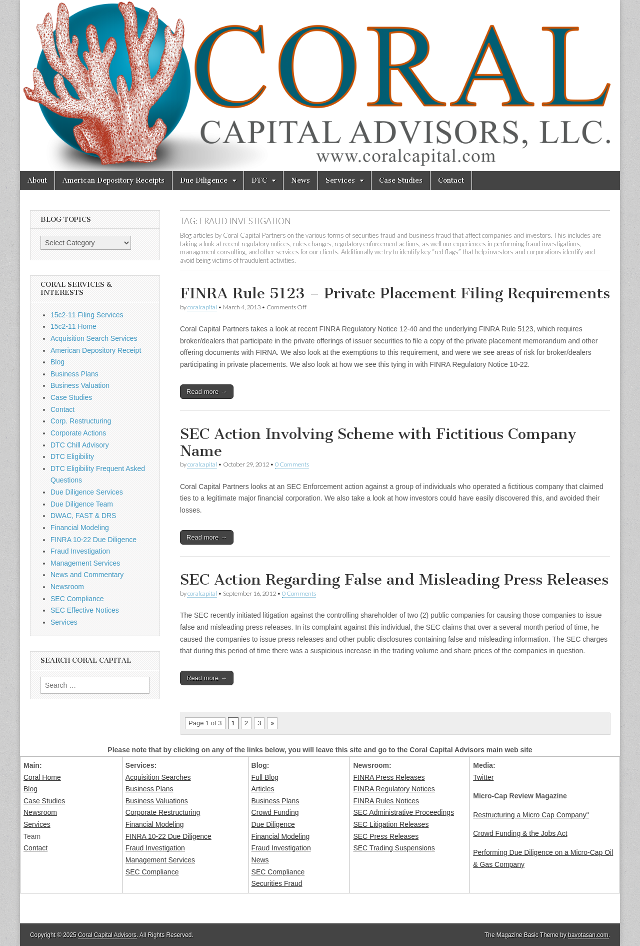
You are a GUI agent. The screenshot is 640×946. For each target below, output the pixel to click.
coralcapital (202, 307)
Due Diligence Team (81, 504)
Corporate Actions (78, 433)
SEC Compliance (77, 599)
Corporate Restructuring (163, 812)
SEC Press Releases (385, 836)
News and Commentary (87, 575)
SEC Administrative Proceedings (403, 812)
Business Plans (74, 374)
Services (340, 180)
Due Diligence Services (86, 492)
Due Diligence (204, 180)
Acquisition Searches (158, 777)
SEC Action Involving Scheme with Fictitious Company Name (378, 442)
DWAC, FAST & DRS (83, 516)
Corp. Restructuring (80, 421)
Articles (263, 789)
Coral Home (42, 777)
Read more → (206, 391)
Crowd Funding (275, 812)
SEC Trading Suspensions (393, 848)
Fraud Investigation (80, 551)
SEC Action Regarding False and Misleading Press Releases (394, 580)
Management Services (85, 563)
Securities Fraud (277, 883)
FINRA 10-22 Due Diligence (93, 540)
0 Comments (292, 464)
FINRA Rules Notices (385, 801)
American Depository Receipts (113, 180)
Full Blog (265, 777)
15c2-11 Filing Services (87, 315)
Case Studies (400, 180)
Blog (57, 362)
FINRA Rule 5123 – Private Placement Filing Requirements (395, 293)
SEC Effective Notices (84, 610)
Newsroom (67, 587)
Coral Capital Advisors (107, 934)
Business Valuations (157, 801)
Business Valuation (80, 385)
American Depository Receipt (95, 350)
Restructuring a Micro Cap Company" (530, 815)
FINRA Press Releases (388, 777)
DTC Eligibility (72, 456)
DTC (259, 180)
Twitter (483, 777)
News (300, 180)
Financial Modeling (79, 528)
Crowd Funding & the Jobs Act (520, 833)
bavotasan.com (588, 934)
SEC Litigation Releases (390, 824)
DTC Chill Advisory (79, 445)
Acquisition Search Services (94, 338)
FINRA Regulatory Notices (393, 789)
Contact (451, 180)
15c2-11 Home (73, 326)
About (37, 180)
